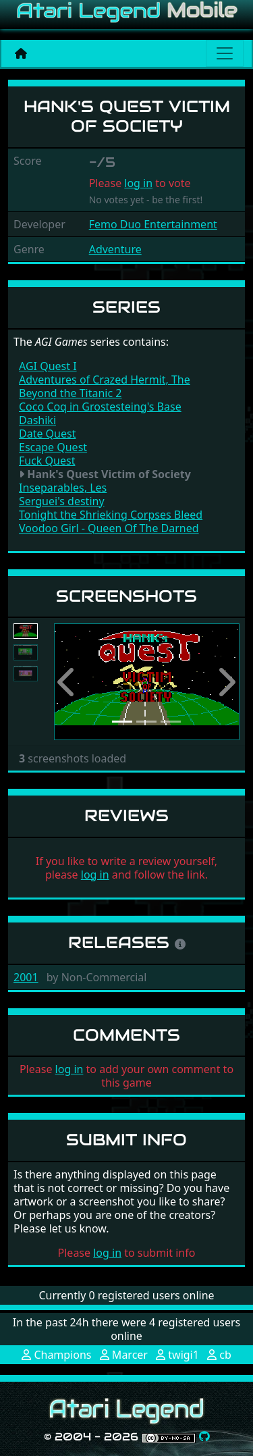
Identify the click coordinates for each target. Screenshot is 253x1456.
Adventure (115, 249)
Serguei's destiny (62, 501)
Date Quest (47, 433)
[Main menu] (225, 53)
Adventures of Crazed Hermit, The (104, 379)
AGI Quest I (48, 366)
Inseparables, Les (63, 487)
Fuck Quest (47, 460)
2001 (25, 977)
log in (138, 183)
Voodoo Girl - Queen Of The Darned (109, 528)
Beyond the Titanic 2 (70, 393)
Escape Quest (53, 447)
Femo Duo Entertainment (153, 224)
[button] (68, 681)
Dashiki (37, 420)
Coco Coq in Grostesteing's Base (100, 406)
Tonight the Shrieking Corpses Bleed (110, 514)
